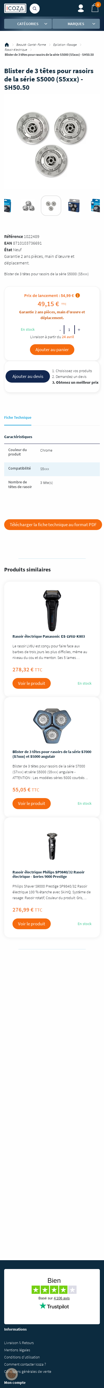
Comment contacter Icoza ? (25, 1364)
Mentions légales (17, 1349)
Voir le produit (31, 683)
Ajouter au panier (52, 349)
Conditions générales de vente (27, 1371)
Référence (13, 236)
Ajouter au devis (27, 376)
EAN (8, 243)
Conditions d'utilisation (22, 1357)
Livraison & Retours (19, 1342)
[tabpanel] (51, 205)
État (8, 249)
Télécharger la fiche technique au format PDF (53, 524)
